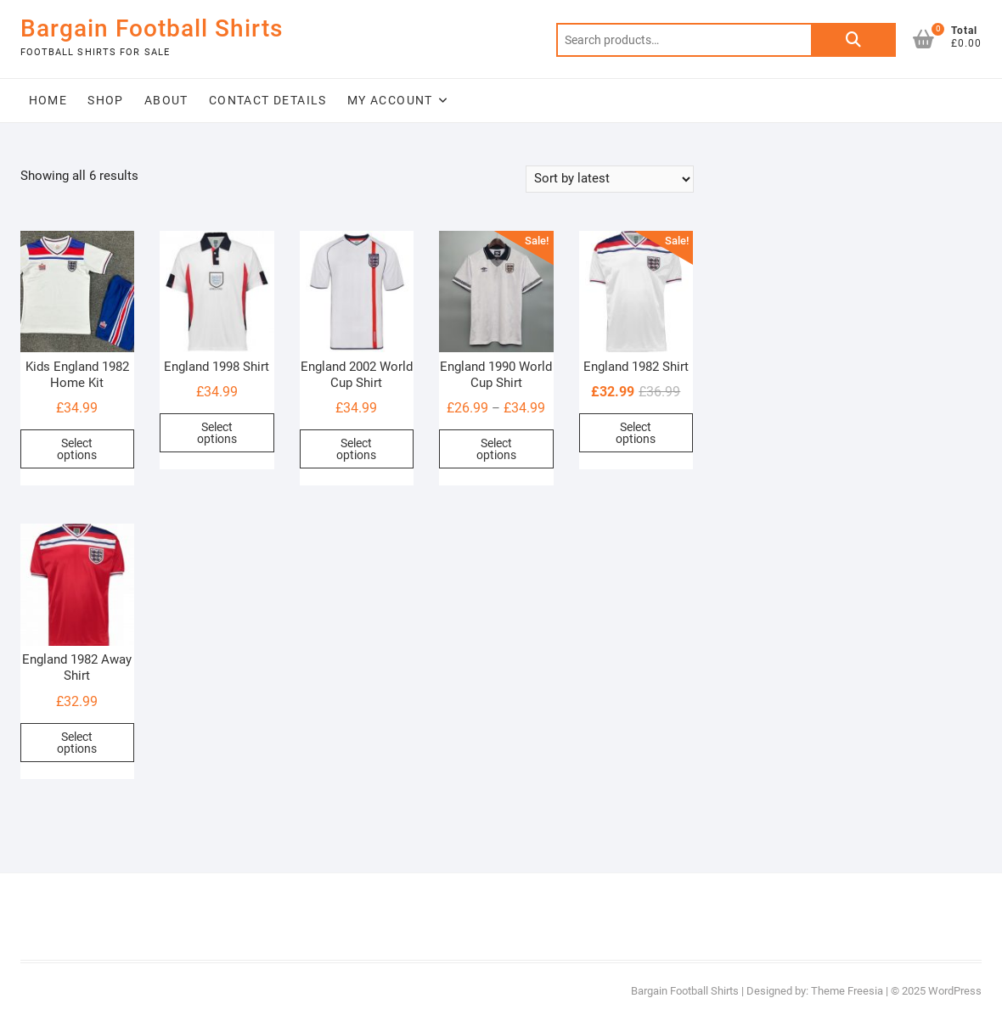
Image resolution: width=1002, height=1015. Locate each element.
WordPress (955, 990)
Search (853, 40)
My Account (390, 100)
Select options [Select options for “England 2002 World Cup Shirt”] (356, 449)
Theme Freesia (847, 990)
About (166, 100)
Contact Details (268, 100)
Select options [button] (77, 449)
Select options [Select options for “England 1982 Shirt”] (636, 433)
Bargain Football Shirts (151, 28)
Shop (105, 100)
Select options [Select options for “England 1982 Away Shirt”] (77, 742)
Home (48, 100)
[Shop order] (610, 179)
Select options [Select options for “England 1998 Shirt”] (217, 433)
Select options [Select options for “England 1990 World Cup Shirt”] (496, 449)
